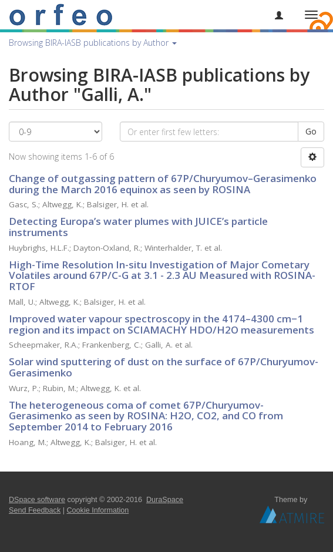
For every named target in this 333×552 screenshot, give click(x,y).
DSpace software (37, 500)
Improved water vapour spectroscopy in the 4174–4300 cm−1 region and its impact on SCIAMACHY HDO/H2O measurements (161, 324)
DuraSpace (164, 500)
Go (311, 131)
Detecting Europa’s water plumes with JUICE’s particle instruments (138, 226)
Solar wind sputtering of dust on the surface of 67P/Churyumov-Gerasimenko (163, 367)
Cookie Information (98, 510)
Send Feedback (34, 510)
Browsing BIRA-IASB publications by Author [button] (93, 42)
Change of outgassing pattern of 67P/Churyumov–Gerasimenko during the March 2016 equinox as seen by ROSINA (163, 183)
